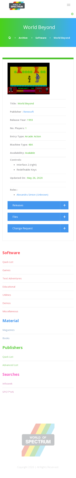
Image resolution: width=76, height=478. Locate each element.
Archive (23, 37)
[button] (72, 14)
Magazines (8, 330)
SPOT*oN (8, 391)
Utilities (6, 294)
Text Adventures (12, 278)
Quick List (7, 262)
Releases (17, 205)
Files (15, 217)
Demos (6, 303)
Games (6, 270)
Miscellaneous (10, 311)
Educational (8, 286)
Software (40, 37)
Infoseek (7, 383)
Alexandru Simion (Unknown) (32, 194)
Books (6, 338)
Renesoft (28, 111)
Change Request (22, 228)
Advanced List (10, 365)
